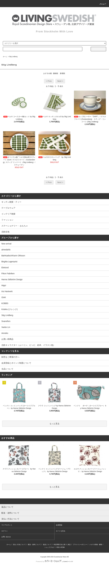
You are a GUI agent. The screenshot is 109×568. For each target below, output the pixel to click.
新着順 (62, 73)
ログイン (4, 531)
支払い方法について (19, 544)
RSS (58, 547)
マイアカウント (6, 525)
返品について (47, 544)
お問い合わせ (6, 537)
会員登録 (59, 525)
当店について (7, 369)
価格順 (55, 73)
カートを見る (60, 531)
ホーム (5, 56)
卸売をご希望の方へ (10, 357)
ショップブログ (49, 547)
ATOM (63, 547)
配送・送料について (34, 544)
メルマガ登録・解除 (95, 544)
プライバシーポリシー (80, 544)
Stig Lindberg (13, 56)
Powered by (54, 561)
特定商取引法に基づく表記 (62, 544)
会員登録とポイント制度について (16, 363)
